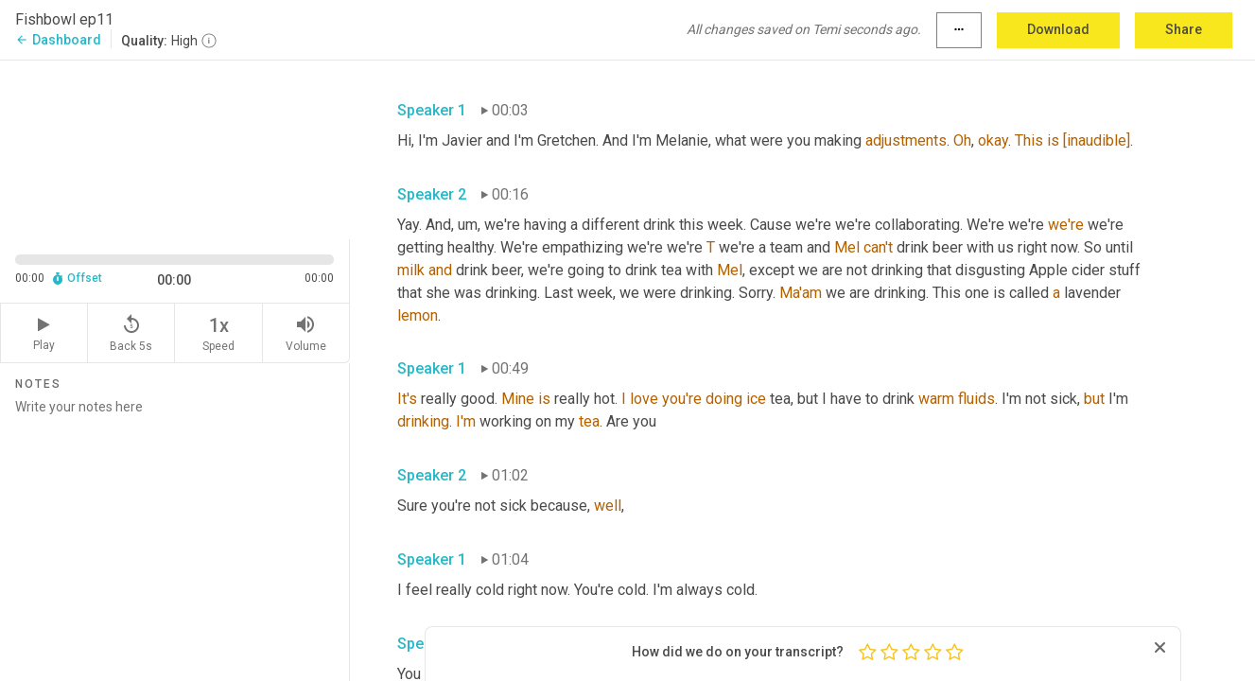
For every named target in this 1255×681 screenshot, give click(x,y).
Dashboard (58, 39)
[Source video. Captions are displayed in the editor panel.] (175, 148)
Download (1058, 29)
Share (1183, 29)
